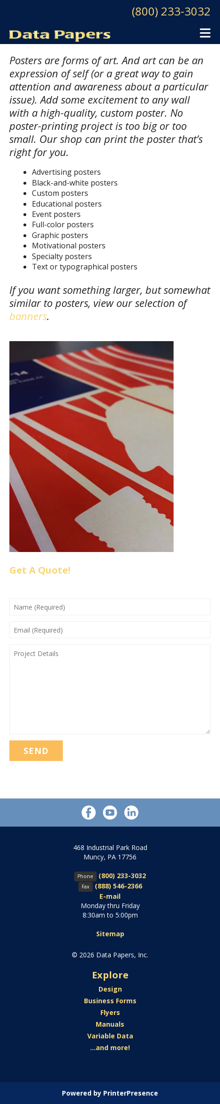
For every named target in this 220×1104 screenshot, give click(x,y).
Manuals (110, 1024)
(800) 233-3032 (171, 11)
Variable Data (110, 1035)
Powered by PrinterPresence (110, 1093)
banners (28, 316)
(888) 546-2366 (118, 885)
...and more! (110, 1047)
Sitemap (110, 933)
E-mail (110, 896)
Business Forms (110, 1000)
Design (110, 989)
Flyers (110, 1012)
